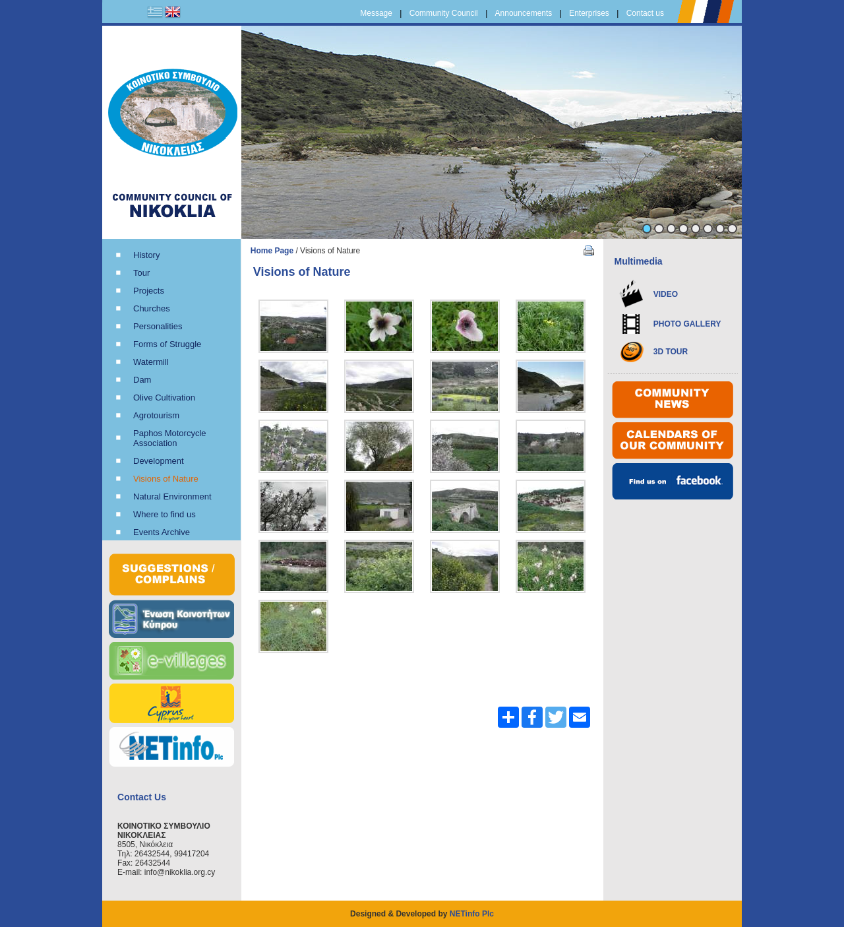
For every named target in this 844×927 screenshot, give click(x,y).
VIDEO (665, 294)
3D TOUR (670, 351)
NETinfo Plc (472, 913)
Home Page (272, 250)
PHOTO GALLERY (687, 324)
